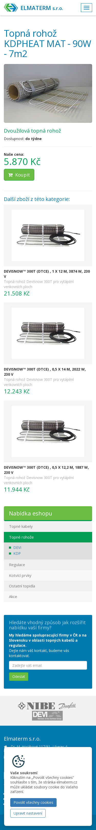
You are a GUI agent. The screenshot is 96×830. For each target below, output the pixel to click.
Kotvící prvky (20, 575)
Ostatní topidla (22, 585)
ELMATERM (41, 8)
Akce (13, 596)
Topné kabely (21, 526)
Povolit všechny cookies (33, 802)
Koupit (19, 175)
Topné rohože (21, 537)
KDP (17, 553)
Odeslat (18, 676)
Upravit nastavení (28, 813)
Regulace (17, 564)
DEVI (17, 547)
